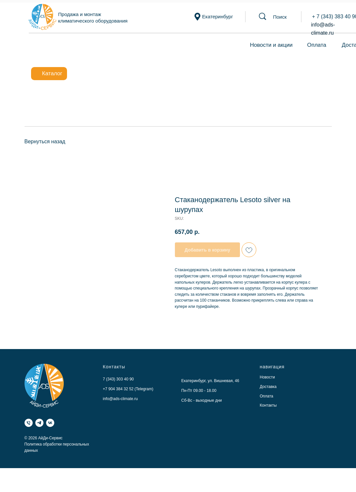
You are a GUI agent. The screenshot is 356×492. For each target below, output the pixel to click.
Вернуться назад (45, 141)
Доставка (268, 386)
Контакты (268, 405)
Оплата (316, 45)
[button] (280, 17)
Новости (267, 377)
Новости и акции (271, 45)
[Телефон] (29, 423)
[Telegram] (39, 423)
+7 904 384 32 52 (118, 389)
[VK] (50, 423)
